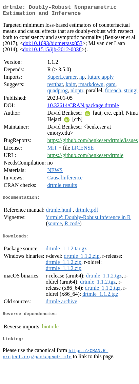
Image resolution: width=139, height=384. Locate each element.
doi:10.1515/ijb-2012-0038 (52, 52)
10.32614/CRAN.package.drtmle (83, 108)
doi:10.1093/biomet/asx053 (53, 46)
